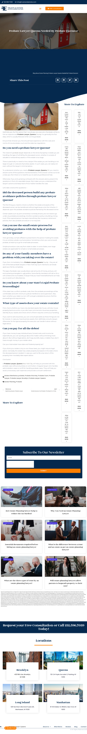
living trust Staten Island (71, 591)
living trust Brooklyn (37, 591)
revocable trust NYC (23, 598)
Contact (83, 727)
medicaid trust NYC (22, 593)
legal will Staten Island (29, 591)
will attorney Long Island (56, 598)
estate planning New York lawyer (15, 603)
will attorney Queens (78, 598)
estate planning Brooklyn (55, 602)
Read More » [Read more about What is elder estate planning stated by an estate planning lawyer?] (79, 302)
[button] (40, 8)
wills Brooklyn (28, 601)
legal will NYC (17, 591)
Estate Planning (9, 382)
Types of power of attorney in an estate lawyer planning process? (66, 383)
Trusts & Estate (15, 8)
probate (21, 376)
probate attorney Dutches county (78, 593)
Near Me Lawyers (4, 606)
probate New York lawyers (13, 602)
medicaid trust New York (14, 593)
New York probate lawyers (59, 593)
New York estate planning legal (49, 593)
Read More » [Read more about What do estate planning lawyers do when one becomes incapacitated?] (79, 354)
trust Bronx (42, 598)
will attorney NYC (71, 598)
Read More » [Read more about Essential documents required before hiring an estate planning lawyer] (66, 177)
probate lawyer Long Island (32, 595)
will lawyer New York (27, 599)
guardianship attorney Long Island (50, 603)
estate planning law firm (15, 9)
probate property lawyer (64, 597)
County (29, 134)
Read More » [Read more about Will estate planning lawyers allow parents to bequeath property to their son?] (79, 219)
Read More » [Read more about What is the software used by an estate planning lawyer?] (66, 439)
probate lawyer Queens (49, 595)
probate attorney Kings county (6, 594)
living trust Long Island (44, 591)
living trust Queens (64, 591)
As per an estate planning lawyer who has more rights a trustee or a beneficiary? (79, 241)
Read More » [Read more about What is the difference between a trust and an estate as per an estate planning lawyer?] (79, 181)
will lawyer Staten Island (47, 599)
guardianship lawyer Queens (63, 604)
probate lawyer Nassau (41, 595)
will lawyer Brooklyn (12, 599)
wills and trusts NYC (4, 601)
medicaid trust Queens (30, 593)
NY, (39, 170)
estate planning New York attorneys (77, 602)
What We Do (55, 727)
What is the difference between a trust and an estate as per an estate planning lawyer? (79, 161)
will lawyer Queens (40, 599)
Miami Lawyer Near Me (44, 601)
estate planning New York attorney (65, 602)
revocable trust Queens (31, 598)
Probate (19, 382)
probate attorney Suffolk (67, 594)
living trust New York (51, 591)
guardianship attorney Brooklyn (39, 603)
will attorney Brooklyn (48, 598)
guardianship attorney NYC (72, 603)
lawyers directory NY (7, 598)
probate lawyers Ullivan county (11, 597)
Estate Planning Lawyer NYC (53, 604)
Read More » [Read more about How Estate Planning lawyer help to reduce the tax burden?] (66, 139)
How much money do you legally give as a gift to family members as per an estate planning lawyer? (66, 244)
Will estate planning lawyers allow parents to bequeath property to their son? (79, 201)
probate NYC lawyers (47, 597)
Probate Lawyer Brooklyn (19, 378)
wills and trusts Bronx (55, 599)
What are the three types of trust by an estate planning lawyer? (66, 199)
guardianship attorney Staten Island (10, 604)
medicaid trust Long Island (5, 593)
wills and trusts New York (81, 599)
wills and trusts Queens (12, 601)
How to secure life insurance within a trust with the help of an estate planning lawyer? (79, 387)
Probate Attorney (31, 376)
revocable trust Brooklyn (73, 597)
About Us (42, 727)
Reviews (66, 727)
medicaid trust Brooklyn (79, 591)
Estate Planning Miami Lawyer (59, 601)
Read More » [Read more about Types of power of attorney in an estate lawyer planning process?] (66, 401)
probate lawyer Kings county (22, 595)
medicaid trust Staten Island (38, 593)
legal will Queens (23, 591)
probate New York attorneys (22, 597)
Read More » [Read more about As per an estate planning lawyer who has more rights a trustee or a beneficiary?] (79, 260)
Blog (74, 727)
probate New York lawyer (31, 597)
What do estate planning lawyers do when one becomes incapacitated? (79, 336)
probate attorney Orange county (27, 594)
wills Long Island (67, 601)
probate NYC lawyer (39, 597)
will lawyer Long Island (19, 599)
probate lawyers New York (58, 595)
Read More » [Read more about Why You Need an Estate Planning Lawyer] (79, 132)
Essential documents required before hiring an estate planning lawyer (66, 159)
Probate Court (43, 376)
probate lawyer (18, 153)
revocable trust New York (15, 598)
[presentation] (20, 464)
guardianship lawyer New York (42, 604)
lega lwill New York (11, 591)
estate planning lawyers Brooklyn (44, 602)
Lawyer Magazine (51, 601)
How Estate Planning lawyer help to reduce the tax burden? (66, 123)
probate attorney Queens (49, 594)
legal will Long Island (4, 591)
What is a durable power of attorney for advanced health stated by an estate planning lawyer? (66, 342)
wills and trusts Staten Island (21, 601)
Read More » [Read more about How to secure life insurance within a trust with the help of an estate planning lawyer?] (79, 408)
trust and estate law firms (22, 602)
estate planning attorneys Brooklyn (33, 602)
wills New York (72, 601)
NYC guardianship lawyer (68, 593)
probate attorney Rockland (58, 594)
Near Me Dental (82, 604)
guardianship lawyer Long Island (31, 604)
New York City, (18, 363)
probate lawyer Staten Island (76, 595)
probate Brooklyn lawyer (13, 595)
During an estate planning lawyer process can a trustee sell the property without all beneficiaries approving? (66, 293)
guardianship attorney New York (61, 603)
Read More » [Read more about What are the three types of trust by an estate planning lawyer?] (66, 215)
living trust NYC (57, 591)
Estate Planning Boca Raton (35, 601)
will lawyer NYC (33, 599)
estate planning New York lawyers (27, 603)
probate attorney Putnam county (38, 594)
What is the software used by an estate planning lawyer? (66, 424)
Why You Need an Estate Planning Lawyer (79, 120)
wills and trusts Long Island (72, 599)
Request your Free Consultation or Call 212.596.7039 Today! (43, 627)
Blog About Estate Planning (40, 73)
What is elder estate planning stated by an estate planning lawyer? (79, 285)
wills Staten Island (78, 601)
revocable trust (38, 598)
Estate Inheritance (11, 376)
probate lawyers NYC (67, 595)
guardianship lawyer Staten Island (73, 604)
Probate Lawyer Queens (37, 378)
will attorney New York (64, 598)
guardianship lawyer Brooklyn (21, 604)
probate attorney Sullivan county (77, 594)
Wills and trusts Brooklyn (63, 599)
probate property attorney (55, 597)
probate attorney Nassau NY (16, 594)
